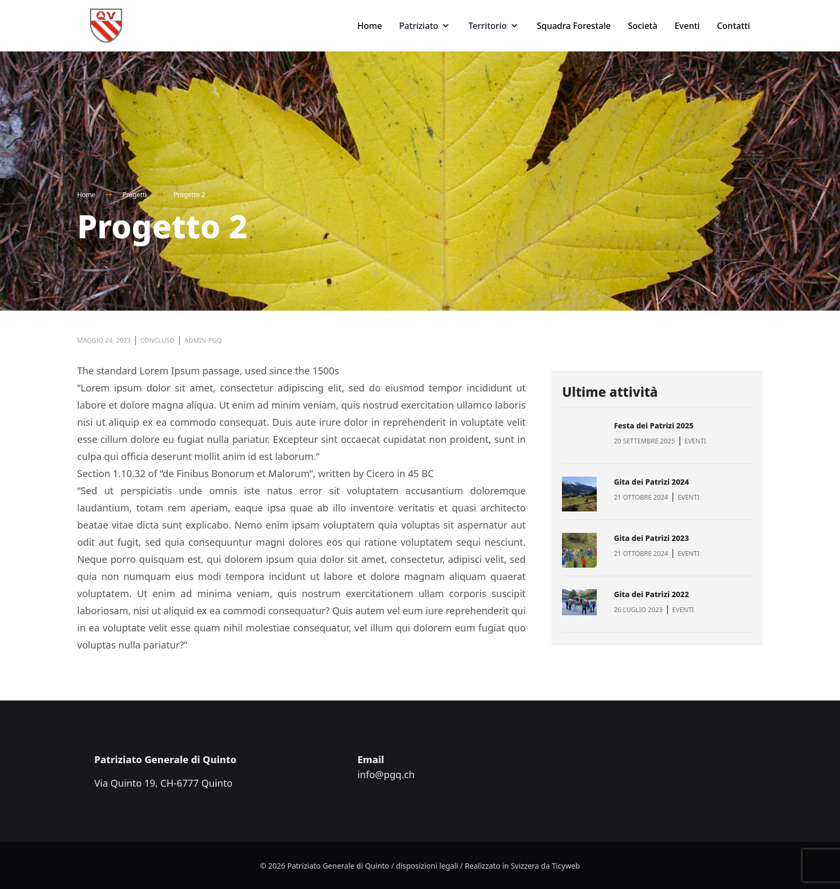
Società (642, 26)
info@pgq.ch (386, 774)
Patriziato (425, 26)
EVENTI (695, 441)
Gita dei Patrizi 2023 (651, 538)
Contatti (733, 26)
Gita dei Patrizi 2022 (651, 594)
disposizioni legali (427, 866)
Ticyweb (566, 866)
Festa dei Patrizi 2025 (654, 425)
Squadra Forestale (574, 26)
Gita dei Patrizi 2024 (651, 482)
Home (369, 26)
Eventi (687, 26)
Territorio (494, 26)
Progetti (134, 194)
